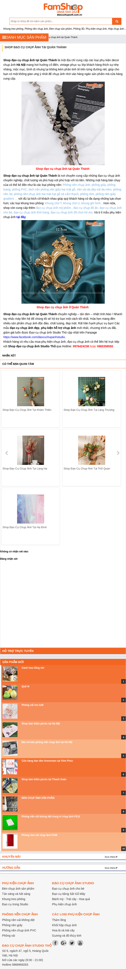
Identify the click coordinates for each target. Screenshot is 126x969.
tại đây (21, 217)
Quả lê (25, 686)
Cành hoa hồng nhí (33, 667)
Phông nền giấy (12, 925)
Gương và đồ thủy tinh (66, 935)
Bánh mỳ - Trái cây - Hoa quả (71, 899)
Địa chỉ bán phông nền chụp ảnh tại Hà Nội (47, 742)
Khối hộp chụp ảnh (64, 925)
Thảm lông (59, 920)
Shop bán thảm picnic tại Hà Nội (41, 723)
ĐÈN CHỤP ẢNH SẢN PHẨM (38, 798)
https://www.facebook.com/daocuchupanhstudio (34, 337)
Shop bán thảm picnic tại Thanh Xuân (44, 779)
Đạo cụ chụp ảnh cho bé (68, 888)
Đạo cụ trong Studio (15, 904)
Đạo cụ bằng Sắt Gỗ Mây (68, 893)
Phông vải (8, 935)
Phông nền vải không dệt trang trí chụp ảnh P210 (51, 816)
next (118, 453)
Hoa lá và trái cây (63, 930)
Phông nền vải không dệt (18, 920)
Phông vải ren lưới (33, 705)
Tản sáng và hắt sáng (16, 893)
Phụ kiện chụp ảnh (64, 904)
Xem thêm (110, 857)
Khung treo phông (13, 899)
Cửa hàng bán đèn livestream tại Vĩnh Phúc (47, 760)
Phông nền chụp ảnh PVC (19, 930)
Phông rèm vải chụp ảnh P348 (39, 835)
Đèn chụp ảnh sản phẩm (18, 888)
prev (7, 453)
